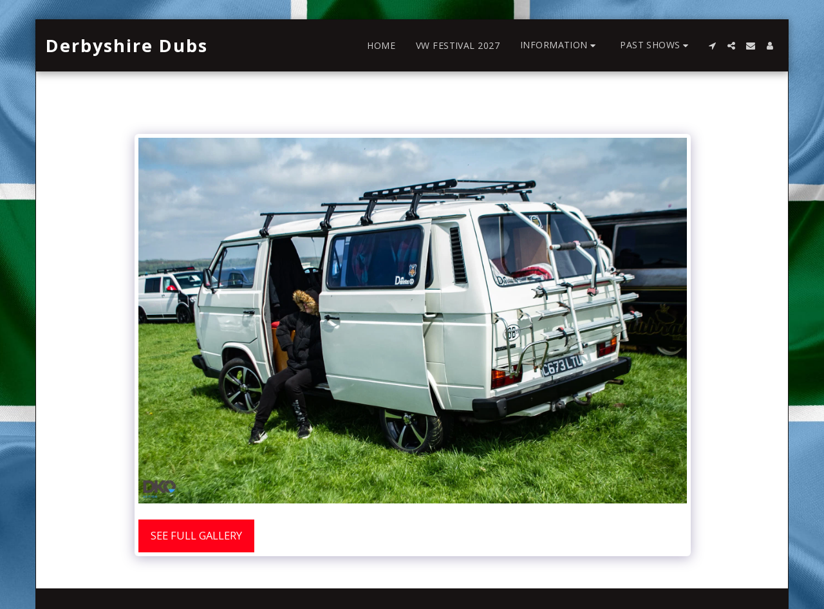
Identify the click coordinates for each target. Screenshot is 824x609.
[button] (559, 45)
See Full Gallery (196, 535)
